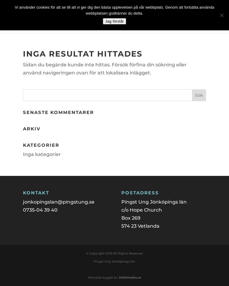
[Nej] (222, 15)
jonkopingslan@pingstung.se (59, 202)
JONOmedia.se (130, 277)
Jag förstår (114, 21)
